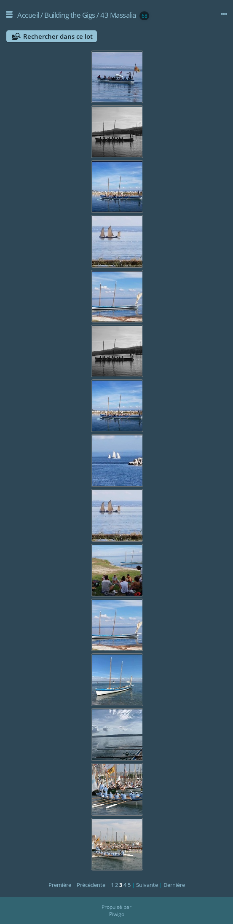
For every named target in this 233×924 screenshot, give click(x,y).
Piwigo (116, 914)
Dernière (174, 885)
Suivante (147, 885)
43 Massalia (118, 15)
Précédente (91, 885)
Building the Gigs (69, 15)
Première (59, 885)
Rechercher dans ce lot (58, 36)
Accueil (28, 15)
